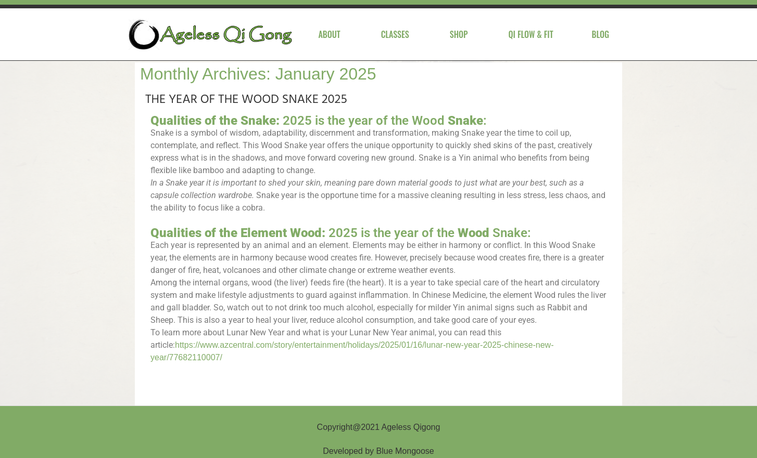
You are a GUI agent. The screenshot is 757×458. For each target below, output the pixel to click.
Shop (459, 34)
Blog (600, 34)
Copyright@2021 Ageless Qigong (378, 427)
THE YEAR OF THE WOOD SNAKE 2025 (246, 100)
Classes (395, 34)
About (329, 34)
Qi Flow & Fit (531, 34)
